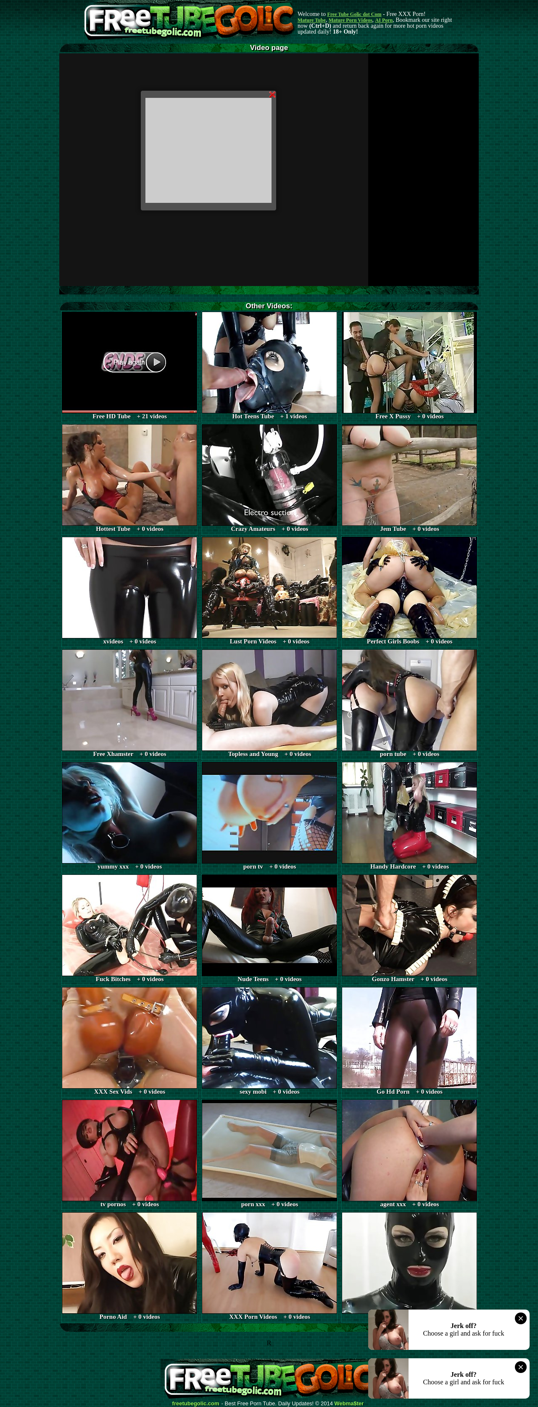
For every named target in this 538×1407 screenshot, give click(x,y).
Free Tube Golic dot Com (354, 14)
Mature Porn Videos (350, 20)
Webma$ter (349, 1404)
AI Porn (384, 20)
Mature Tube (312, 20)
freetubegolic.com (195, 1404)
